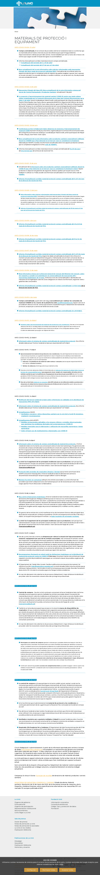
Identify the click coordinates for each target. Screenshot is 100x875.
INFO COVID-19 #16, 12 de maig (26, 270)
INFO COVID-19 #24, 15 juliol (25, 47)
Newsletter (19, 843)
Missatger (18, 841)
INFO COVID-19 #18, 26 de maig (26, 235)
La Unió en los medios (23, 828)
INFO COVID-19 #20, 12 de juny (26, 190)
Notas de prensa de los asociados (27, 826)
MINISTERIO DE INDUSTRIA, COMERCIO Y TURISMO (34, 782)
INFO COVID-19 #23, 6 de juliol (26, 87)
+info (61, 864)
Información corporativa (60, 802)
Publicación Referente (23, 830)
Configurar (31, 870)
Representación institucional (25, 808)
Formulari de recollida (44, 776)
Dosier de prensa (21, 822)
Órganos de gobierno (22, 802)
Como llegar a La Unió (22, 813)
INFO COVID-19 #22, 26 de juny (26, 125)
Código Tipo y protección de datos (63, 806)
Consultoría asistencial (59, 804)
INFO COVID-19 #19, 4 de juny (25, 220)
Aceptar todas (67, 870)
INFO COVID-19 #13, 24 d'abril (25, 320)
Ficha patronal (20, 804)
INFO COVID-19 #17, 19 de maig (26, 250)
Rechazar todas (48, 870)
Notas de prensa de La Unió (25, 824)
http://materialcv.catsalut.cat (32, 749)
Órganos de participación (24, 806)
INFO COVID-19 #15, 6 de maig (26, 297)
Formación (55, 808)
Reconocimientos (21, 810)
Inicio (16, 31)
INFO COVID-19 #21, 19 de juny (26, 163)
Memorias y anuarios (22, 847)
